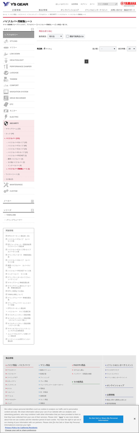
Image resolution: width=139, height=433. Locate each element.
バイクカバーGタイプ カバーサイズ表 (19, 261)
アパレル (10, 396)
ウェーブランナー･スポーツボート (52, 385)
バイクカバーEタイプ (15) (17, 149)
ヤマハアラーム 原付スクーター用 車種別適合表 (19, 287)
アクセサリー (43, 14)
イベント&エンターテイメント (120, 365)
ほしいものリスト (62, 4)
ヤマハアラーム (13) (13, 129)
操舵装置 (43, 396)
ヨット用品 (44, 399)
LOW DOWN (12, 53)
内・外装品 (44, 392)
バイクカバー (63, 14)
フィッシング (44, 377)
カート (92, 4)
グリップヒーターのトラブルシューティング (19, 278)
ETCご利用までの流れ (16, 291)
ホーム (5, 14)
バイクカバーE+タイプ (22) (18, 152)
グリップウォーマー (14, 220)
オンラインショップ (115, 385)
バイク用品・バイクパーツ (18, 14)
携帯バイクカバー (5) (15, 159)
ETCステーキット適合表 (17, 308)
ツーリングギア (12, 377)
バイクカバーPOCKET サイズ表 (19, 271)
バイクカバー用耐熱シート (78, 14)
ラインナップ (32, 14)
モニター (10, 110)
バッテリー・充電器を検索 (82, 374)
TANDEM (10, 79)
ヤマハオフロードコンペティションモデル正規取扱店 (19, 329)
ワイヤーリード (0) (13, 174)
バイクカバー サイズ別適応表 (19, 312)
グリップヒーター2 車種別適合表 (19, 256)
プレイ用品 (44, 381)
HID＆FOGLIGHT (14, 60)
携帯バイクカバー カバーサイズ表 (19, 266)
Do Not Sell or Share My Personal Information (103, 420)
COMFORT (11, 85)
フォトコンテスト (113, 374)
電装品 (42, 388)
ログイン (84, 4)
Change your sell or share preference (20, 431)
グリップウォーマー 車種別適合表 (19, 299)
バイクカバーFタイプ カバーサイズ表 (19, 240)
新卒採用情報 (111, 403)
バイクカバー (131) (13, 138)
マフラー (10, 47)
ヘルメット (11, 392)
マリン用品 (45, 365)
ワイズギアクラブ (113, 370)
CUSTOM (10, 191)
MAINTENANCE (13, 184)
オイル (9, 388)
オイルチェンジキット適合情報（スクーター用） (19, 324)
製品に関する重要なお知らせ (116, 400)
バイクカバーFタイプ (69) (17, 146)
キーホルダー (11, 399)
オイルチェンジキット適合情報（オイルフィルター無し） (19, 319)
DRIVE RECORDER (15, 98)
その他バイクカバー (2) (16, 162)
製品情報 (9, 358)
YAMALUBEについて (15, 294)
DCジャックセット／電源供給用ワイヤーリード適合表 (19, 245)
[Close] (135, 419)
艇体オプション (45, 370)
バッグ (9, 403)
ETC (8, 104)
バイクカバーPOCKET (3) (17, 156)
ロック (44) (10, 134)
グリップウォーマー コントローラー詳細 (19, 304)
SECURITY (53, 14)
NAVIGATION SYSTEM (16, 91)
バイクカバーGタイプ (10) (17, 142)
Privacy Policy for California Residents (21, 428)
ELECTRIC (11, 117)
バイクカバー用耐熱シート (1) (19, 169)
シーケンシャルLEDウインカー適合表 (19, 340)
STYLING (10, 41)
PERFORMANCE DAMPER (17, 66)
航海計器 (43, 374)
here (61, 417)
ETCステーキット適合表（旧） (19, 236)
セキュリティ (11, 381)
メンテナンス (11, 385)
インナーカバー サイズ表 (17, 274)
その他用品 (78, 382)
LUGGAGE (11, 72)
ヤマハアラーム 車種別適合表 (18, 283)
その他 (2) (9, 179)
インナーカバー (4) (15, 165)
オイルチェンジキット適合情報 (19, 315)
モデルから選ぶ (79, 370)
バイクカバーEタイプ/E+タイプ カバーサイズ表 (20, 250)
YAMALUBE (11, 215)
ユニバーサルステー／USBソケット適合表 (19, 335)
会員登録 (74, 4)
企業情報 (111, 395)
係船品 (42, 403)
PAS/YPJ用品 (79, 365)
